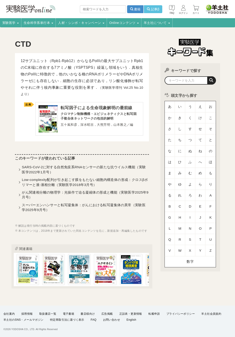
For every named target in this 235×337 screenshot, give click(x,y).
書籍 (135, 9)
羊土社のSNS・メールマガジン (23, 320)
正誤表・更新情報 (130, 314)
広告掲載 (107, 314)
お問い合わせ (111, 320)
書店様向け (88, 314)
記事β (153, 9)
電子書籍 (68, 314)
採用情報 (27, 314)
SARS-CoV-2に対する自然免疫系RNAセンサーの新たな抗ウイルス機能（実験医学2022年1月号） (84, 170)
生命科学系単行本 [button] (38, 23)
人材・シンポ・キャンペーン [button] (81, 23)
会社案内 (9, 314)
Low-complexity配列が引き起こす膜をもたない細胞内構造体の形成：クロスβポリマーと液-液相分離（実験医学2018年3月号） (85, 183)
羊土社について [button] (157, 23)
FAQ (93, 320)
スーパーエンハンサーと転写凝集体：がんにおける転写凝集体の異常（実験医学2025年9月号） (83, 208)
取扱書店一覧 (47, 314)
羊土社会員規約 (211, 314)
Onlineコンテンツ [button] (124, 23)
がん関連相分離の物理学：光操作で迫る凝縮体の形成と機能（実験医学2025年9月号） (85, 195)
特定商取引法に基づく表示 (67, 320)
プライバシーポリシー (180, 314)
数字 (190, 208)
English (131, 320)
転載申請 (154, 314)
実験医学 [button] (10, 23)
